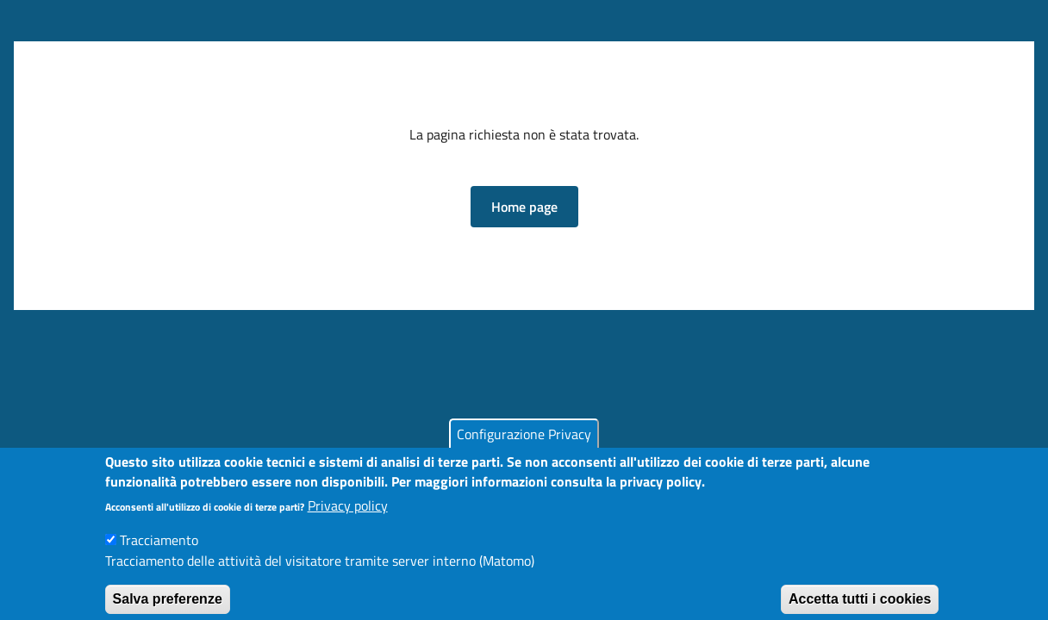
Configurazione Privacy (524, 442)
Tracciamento (159, 548)
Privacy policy (348, 514)
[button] (524, 206)
